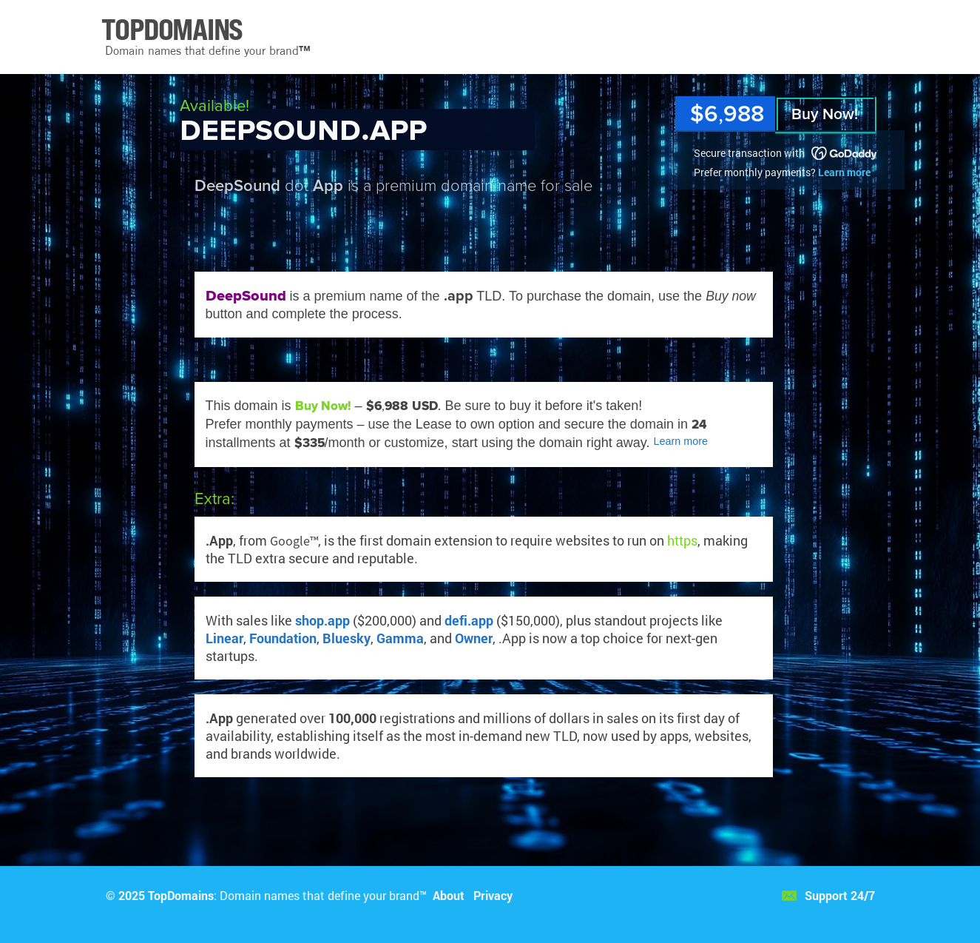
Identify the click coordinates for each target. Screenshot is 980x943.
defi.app (469, 620)
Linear (224, 638)
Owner (474, 638)
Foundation (283, 638)
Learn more (844, 172)
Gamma (400, 638)
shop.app (322, 620)
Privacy (493, 895)
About (448, 895)
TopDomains (181, 895)
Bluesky (346, 638)
